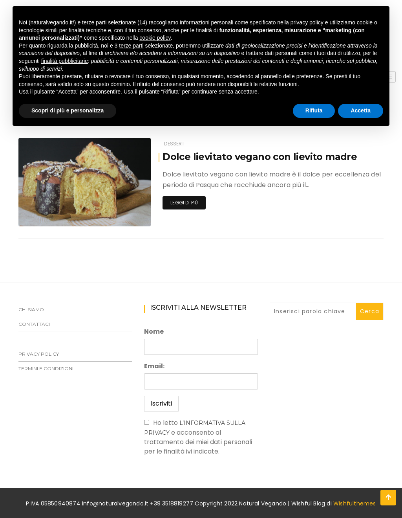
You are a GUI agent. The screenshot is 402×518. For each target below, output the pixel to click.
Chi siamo (31, 309)
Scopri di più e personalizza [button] (67, 110)
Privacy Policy (38, 354)
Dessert (174, 143)
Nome (154, 331)
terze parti (131, 45)
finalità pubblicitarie (64, 61)
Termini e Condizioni (45, 368)
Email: (154, 366)
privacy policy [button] (307, 22)
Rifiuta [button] (314, 110)
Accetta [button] (361, 110)
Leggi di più (184, 202)
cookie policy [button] (154, 38)
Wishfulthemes (354, 503)
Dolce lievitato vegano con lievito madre (260, 156)
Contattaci (34, 324)
